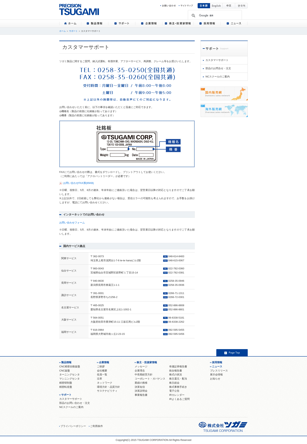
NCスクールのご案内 (218, 76)
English (216, 5)
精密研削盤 (65, 382)
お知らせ (215, 378)
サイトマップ (186, 6)
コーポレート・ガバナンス (150, 378)
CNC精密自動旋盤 (69, 366)
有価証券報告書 (178, 366)
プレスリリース (219, 370)
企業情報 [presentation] (149, 23)
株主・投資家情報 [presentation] (178, 23)
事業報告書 (141, 394)
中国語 (229, 5)
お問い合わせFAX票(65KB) (78, 183)
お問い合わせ (169, 6)
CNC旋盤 (64, 370)
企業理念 (140, 370)
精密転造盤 (65, 386)
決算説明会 (141, 390)
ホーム (62, 31)
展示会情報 (216, 374)
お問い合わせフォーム (72, 222)
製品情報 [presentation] (94, 23)
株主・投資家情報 (147, 362)
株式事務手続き (178, 386)
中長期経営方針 (144, 374)
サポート (73, 31)
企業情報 (104, 362)
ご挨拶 (101, 366)
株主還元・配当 (178, 378)
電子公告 (174, 390)
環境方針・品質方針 (108, 386)
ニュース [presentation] (234, 23)
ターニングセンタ (69, 374)
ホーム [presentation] (70, 23)
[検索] (214, 15)
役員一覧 (102, 374)
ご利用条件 (96, 426)
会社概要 (102, 370)
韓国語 (241, 5)
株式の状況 (175, 374)
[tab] (70, 23)
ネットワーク (104, 382)
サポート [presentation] (121, 23)
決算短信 (140, 386)
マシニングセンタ (69, 378)
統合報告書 (175, 370)
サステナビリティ (107, 390)
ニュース (217, 366)
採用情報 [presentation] (207, 23)
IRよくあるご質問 (179, 399)
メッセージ (141, 366)
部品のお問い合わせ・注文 (74, 402)
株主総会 (174, 382)
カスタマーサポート (217, 60)
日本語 (203, 5)
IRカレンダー (177, 394)
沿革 (99, 378)
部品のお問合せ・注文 (218, 68)
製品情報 (66, 362)
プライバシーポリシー (73, 426)
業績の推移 (141, 382)
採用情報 (217, 362)
